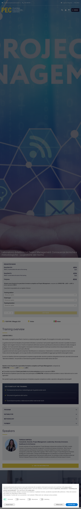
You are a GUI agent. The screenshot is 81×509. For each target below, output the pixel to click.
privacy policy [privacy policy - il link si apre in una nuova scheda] (67, 487)
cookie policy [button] (31, 490)
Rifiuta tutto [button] (59, 504)
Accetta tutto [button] (71, 504)
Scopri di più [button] (9, 504)
